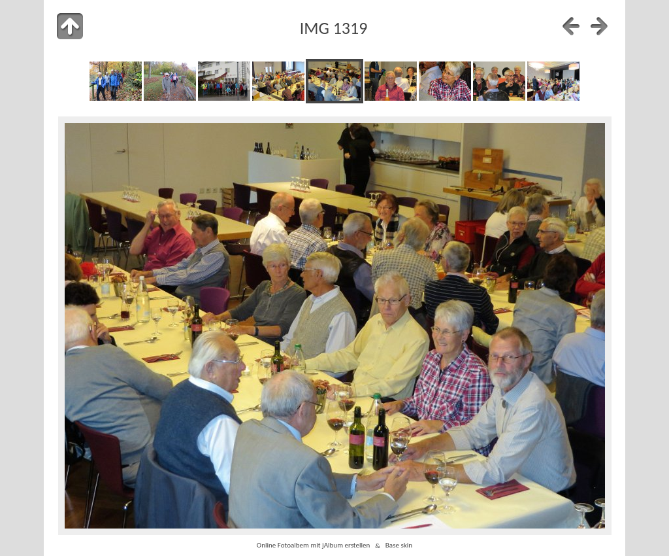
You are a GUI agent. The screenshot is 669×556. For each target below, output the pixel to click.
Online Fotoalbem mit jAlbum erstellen (313, 545)
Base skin (398, 545)
